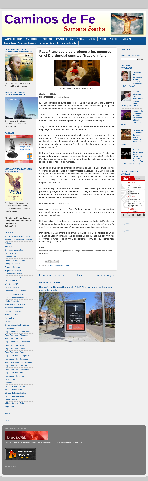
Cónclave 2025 (11, 253)
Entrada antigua (105, 275)
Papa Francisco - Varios (58, 265)
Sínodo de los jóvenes (14, 396)
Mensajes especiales (14, 308)
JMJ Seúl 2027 (11, 284)
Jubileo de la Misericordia (16, 298)
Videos (103, 39)
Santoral (8, 383)
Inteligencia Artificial (13, 274)
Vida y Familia (11, 400)
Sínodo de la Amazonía (15, 386)
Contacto (127, 39)
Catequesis (31, 39)
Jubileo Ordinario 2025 (14, 294)
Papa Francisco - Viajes (15, 349)
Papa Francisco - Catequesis (17, 332)
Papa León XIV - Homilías (16, 366)
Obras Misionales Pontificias (17, 325)
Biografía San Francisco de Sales (20, 43)
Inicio (80, 275)
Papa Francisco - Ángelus (16, 352)
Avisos (8, 243)
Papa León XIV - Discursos (16, 359)
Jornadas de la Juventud (15, 291)
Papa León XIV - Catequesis (17, 355)
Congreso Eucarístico (14, 250)
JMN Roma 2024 (12, 287)
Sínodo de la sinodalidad (15, 393)
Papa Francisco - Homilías (16, 338)
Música (92, 39)
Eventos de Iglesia (13, 39)
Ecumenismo (10, 257)
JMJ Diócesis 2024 (13, 277)
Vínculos (114, 39)
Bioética (8, 246)
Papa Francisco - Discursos (16, 335)
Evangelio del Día (64, 39)
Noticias (81, 39)
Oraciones (9, 328)
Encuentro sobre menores (16, 260)
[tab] (127, 178)
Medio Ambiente (12, 301)
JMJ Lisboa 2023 (12, 280)
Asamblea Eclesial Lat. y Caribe (18, 240)
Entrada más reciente (52, 275)
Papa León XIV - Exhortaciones (18, 362)
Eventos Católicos (12, 267)
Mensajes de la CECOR (15, 304)
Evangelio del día (12, 264)
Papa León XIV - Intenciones (17, 369)
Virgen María (10, 406)
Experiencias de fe (13, 270)
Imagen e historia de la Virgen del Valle (58, 43)
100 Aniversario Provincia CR (17, 236)
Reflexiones (46, 39)
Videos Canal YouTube (14, 403)
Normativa (9, 318)
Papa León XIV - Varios (15, 372)
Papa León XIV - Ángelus (16, 376)
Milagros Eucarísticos (14, 311)
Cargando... (126, 223)
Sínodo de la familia (13, 389)
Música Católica (11, 315)
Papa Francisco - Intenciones (17, 342)
